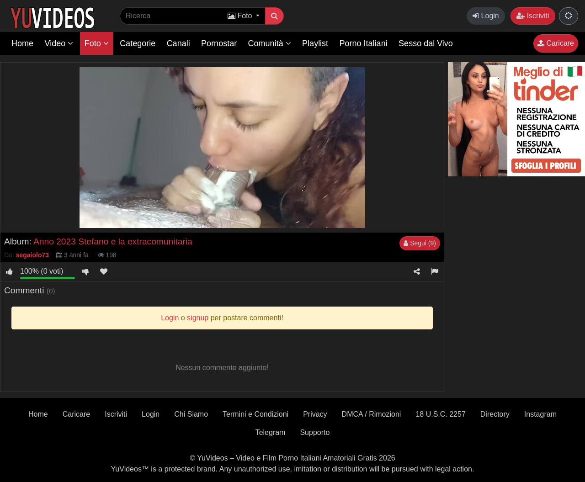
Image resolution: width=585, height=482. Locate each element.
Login (486, 16)
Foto (97, 43)
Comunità (269, 43)
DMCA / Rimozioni (371, 414)
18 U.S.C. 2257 (440, 414)
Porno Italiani (364, 43)
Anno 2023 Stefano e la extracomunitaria (112, 241)
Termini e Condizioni (255, 414)
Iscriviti (532, 16)
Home (22, 43)
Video (58, 43)
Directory (495, 414)
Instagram (540, 414)
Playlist (315, 43)
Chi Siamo (191, 414)
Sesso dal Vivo (426, 43)
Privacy (315, 414)
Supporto (315, 432)
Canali (178, 43)
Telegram (270, 432)
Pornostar (219, 43)
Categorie (137, 43)
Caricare (555, 43)
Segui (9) (420, 243)
